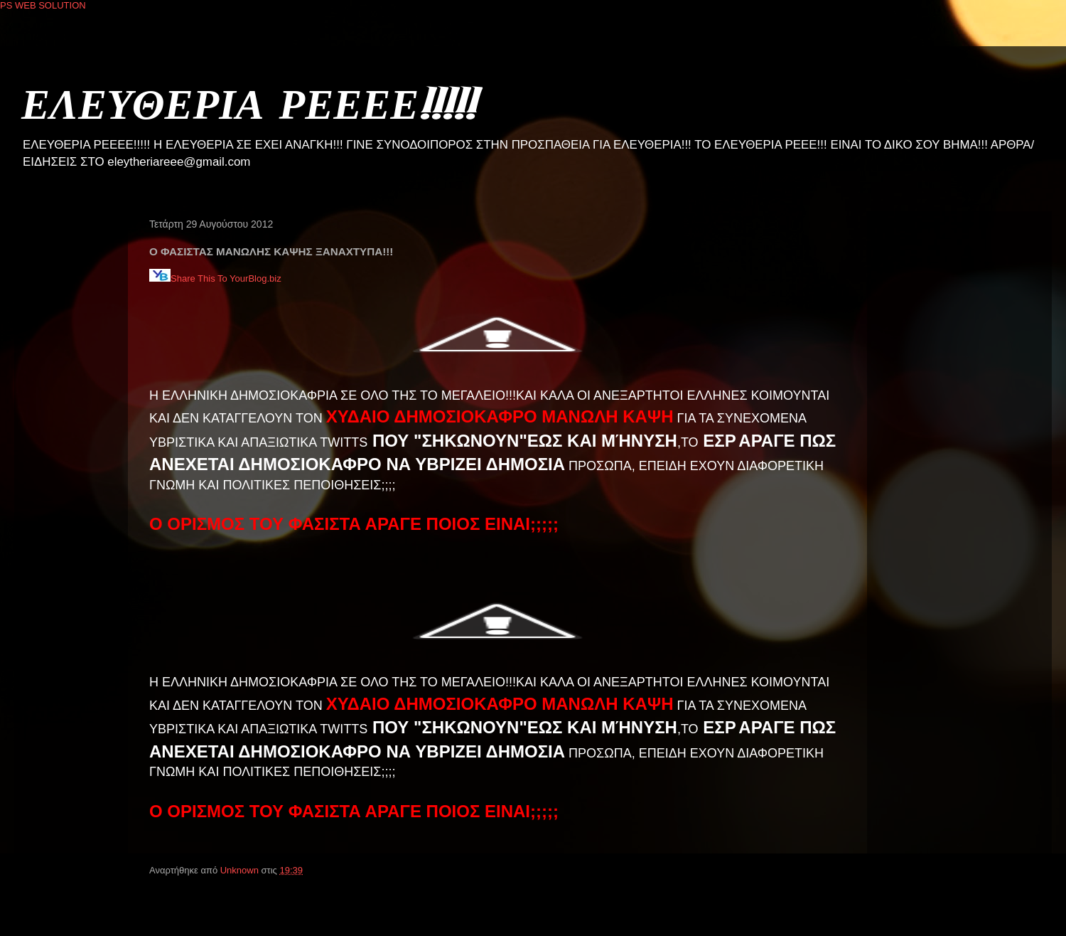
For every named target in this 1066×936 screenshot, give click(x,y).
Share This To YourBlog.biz (215, 278)
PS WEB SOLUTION (43, 5)
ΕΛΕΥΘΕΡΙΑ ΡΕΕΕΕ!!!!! (248, 103)
